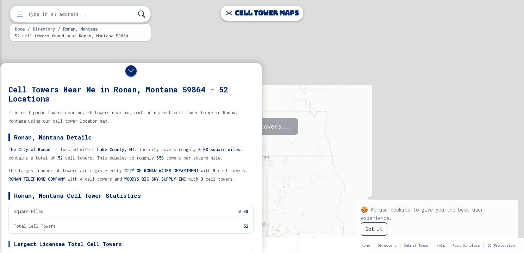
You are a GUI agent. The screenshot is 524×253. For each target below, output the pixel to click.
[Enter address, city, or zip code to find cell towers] (81, 14)
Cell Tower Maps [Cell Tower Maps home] (262, 13)
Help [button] (441, 245)
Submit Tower (416, 245)
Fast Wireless (466, 245)
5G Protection (501, 245)
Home (20, 29)
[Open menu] (19, 14)
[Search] (141, 14)
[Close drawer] (131, 71)
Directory (44, 29)
